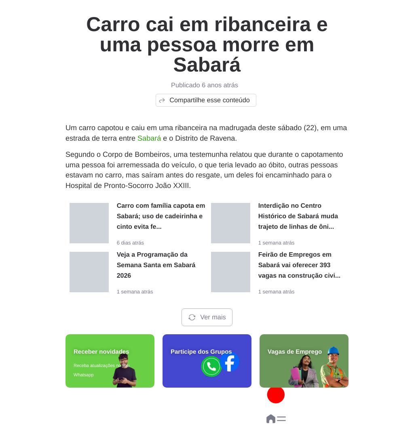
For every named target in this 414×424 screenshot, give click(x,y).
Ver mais (207, 317)
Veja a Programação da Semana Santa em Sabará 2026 (156, 265)
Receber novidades (101, 351)
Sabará (149, 138)
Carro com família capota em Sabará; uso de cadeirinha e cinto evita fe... (161, 216)
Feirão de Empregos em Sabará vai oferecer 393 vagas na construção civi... (299, 265)
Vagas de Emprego (295, 351)
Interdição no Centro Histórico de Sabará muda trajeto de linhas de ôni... (298, 216)
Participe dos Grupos (201, 351)
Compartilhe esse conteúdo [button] (204, 100)
